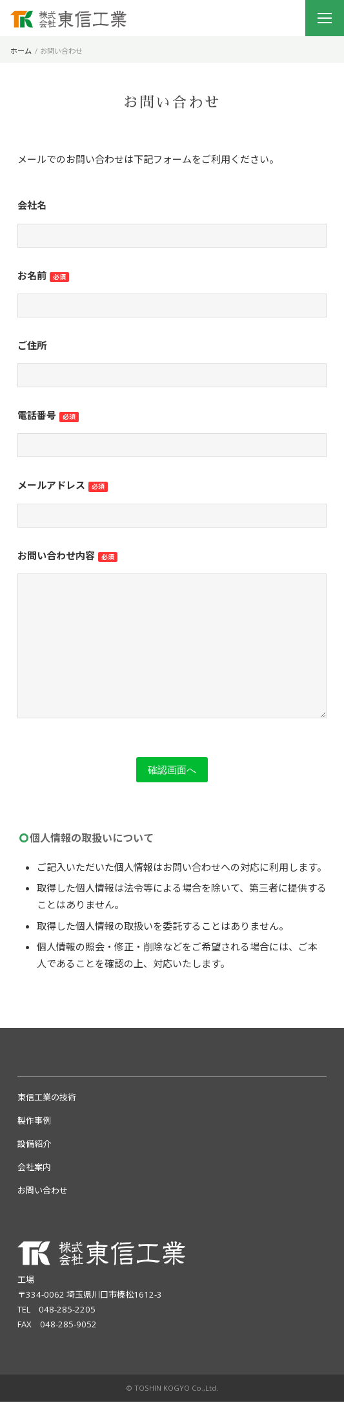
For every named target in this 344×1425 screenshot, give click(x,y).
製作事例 (34, 1144)
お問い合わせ (42, 1213)
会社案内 (34, 1190)
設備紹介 (34, 1167)
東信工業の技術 (46, 1120)
